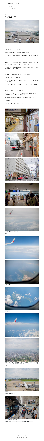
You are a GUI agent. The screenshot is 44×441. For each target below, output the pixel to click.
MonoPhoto (15, 3)
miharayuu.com (13, 8)
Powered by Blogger (22, 435)
